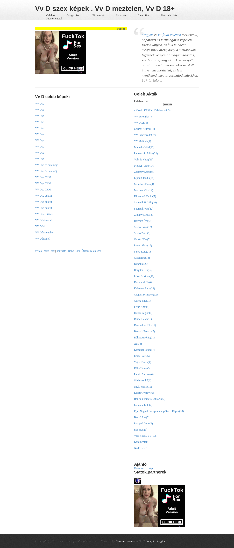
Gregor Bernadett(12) (146, 294)
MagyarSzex (74, 15)
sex (53, 250)
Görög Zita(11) (142, 300)
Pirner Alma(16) (143, 245)
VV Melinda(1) (142, 141)
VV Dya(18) (141, 122)
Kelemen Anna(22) (144, 288)
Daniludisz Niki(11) (145, 325)
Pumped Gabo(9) (143, 423)
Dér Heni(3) (140, 429)
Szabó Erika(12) (143, 227)
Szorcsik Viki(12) (143, 208)
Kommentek (141, 441)
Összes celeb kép (143, 468)
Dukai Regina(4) (143, 313)
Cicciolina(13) (142, 257)
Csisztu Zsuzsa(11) (144, 128)
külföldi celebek (169, 35)
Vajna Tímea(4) (142, 362)
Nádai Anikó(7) (142, 380)
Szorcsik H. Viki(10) (145, 202)
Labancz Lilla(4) (143, 405)
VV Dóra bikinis (44, 214)
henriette (61, 250)
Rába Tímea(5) (142, 368)
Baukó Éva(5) (141, 417)
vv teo (38, 250)
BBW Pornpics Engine (152, 541)
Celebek (50, 15)
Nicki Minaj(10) (143, 386)
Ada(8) (138, 343)
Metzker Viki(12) (143, 190)
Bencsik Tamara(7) (144, 331)
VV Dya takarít (43, 195)
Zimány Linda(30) (144, 214)
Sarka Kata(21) (142, 251)
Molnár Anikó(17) (144, 165)
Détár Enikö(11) (143, 319)
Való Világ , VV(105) (146, 435)
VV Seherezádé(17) (145, 135)
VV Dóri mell (42, 238)
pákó (46, 250)
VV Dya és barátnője (46, 165)
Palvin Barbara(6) (144, 374)
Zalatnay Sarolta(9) (144, 171)
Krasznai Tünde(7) (144, 349)
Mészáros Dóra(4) (144, 184)
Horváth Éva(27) (143, 220)
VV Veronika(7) (143, 116)
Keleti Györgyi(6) (144, 392)
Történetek (98, 15)
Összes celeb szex (91, 250)
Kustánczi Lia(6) (143, 282)
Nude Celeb (140, 448)
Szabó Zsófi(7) (142, 233)
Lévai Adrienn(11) (144, 276)
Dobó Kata (74, 250)
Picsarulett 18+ (169, 15)
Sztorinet (121, 15)
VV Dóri (40, 226)
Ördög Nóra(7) (142, 239)
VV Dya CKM (43, 177)
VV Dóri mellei (43, 220)
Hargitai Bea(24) (143, 270)
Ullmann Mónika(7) (145, 196)
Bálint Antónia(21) (144, 337)
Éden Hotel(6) (142, 355)
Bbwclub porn (124, 541)
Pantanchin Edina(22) (146, 153)
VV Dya (39, 103)
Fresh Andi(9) (141, 306)
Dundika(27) (141, 263)
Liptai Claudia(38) (144, 177)
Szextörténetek (54, 18)
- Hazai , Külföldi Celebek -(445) (152, 110)
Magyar (147, 35)
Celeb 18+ (143, 15)
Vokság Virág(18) (143, 159)
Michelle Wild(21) (144, 147)
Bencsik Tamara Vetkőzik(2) (149, 398)
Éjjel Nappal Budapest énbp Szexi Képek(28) (159, 411)
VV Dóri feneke (44, 232)
